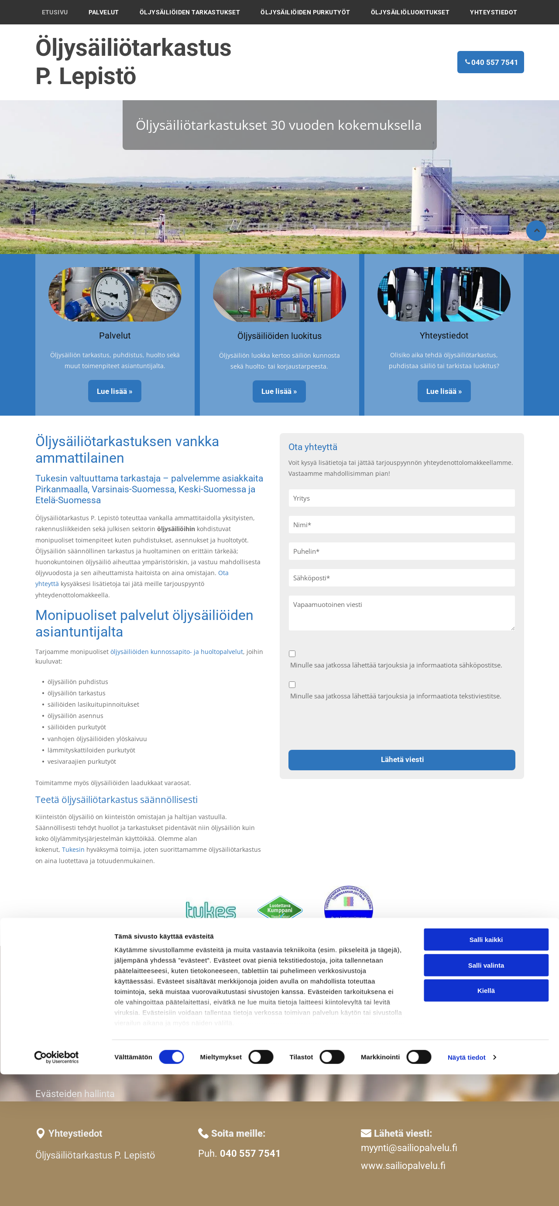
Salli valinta (486, 1097)
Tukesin (73, 849)
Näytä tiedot (467, 1188)
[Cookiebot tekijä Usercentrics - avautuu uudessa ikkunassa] (56, 1189)
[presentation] (355, 724)
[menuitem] (55, 12)
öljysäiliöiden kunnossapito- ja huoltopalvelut (176, 651)
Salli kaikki (486, 1071)
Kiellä (486, 1122)
